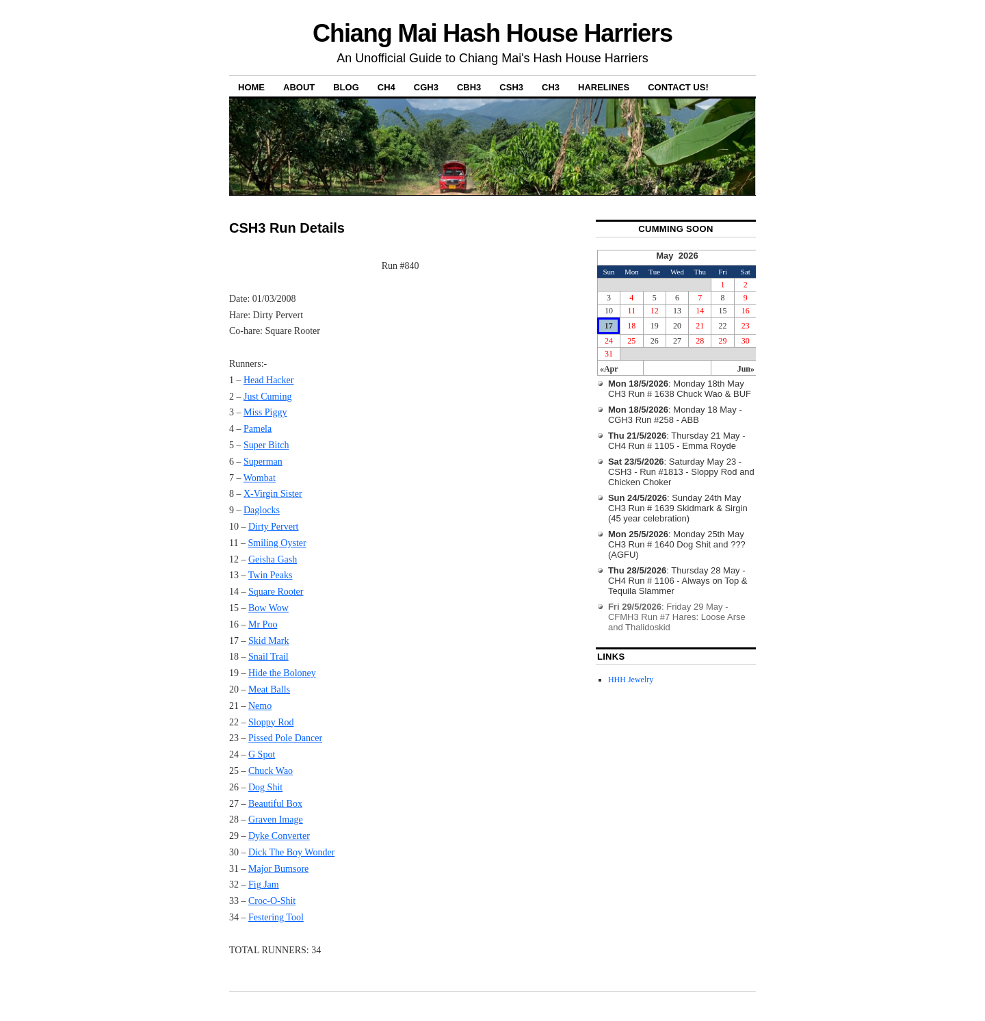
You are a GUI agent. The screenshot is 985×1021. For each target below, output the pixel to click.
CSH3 (511, 87)
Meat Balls (269, 689)
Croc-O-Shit (272, 901)
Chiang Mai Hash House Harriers (492, 33)
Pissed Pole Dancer (285, 738)
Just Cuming (267, 396)
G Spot (261, 754)
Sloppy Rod (271, 722)
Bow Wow (268, 608)
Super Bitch (266, 445)
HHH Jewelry (630, 679)
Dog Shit (265, 787)
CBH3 (469, 87)
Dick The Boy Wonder (291, 852)
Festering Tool (276, 917)
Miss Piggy (265, 412)
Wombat (260, 478)
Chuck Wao (270, 771)
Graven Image (275, 819)
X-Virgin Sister (273, 494)
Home (251, 87)
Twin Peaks (270, 575)
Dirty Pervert (273, 526)
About (299, 87)
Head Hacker (268, 380)
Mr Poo (262, 624)
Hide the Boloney (282, 673)
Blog (346, 87)
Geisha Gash (272, 559)
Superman (263, 461)
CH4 (386, 87)
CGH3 (426, 87)
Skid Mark (268, 641)
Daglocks (262, 510)
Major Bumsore (278, 869)
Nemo (260, 706)
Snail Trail (268, 656)
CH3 (551, 87)
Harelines (603, 87)
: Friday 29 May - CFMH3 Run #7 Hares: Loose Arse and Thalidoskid (677, 617)
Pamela (258, 429)
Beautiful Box (275, 804)
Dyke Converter (279, 836)
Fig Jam (263, 884)
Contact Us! (678, 87)
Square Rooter (275, 591)
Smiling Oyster (277, 543)
